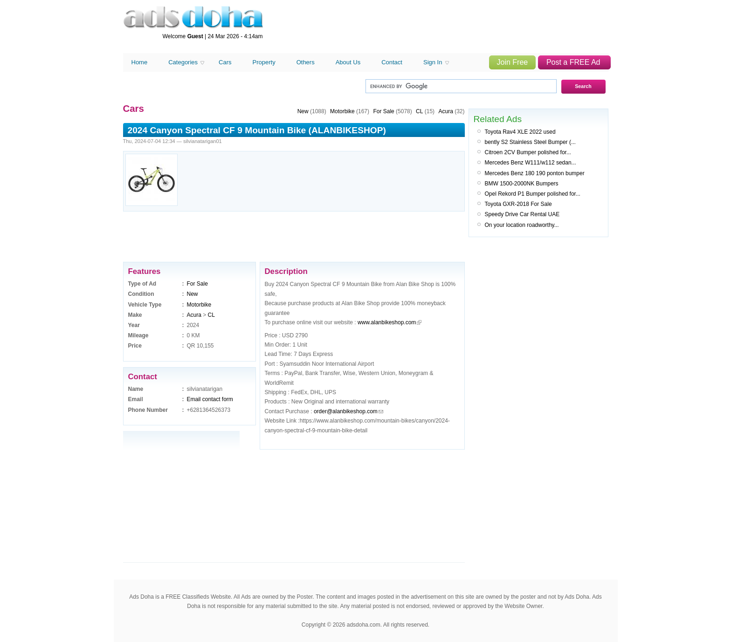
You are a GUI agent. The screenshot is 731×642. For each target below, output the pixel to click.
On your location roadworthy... (522, 225)
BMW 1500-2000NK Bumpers (522, 183)
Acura (194, 315)
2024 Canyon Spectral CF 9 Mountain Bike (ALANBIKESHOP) (257, 130)
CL (211, 315)
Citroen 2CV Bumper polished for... (528, 152)
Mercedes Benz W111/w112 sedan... (530, 162)
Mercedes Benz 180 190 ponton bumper (535, 173)
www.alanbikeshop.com (387, 322)
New (192, 294)
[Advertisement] (438, 27)
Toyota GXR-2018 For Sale (518, 204)
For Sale (197, 283)
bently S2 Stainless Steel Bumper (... (530, 142)
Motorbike (199, 304)
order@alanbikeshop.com (346, 411)
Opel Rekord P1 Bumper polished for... (532, 194)
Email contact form (210, 399)
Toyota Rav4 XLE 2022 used (520, 132)
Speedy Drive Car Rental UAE (522, 214)
